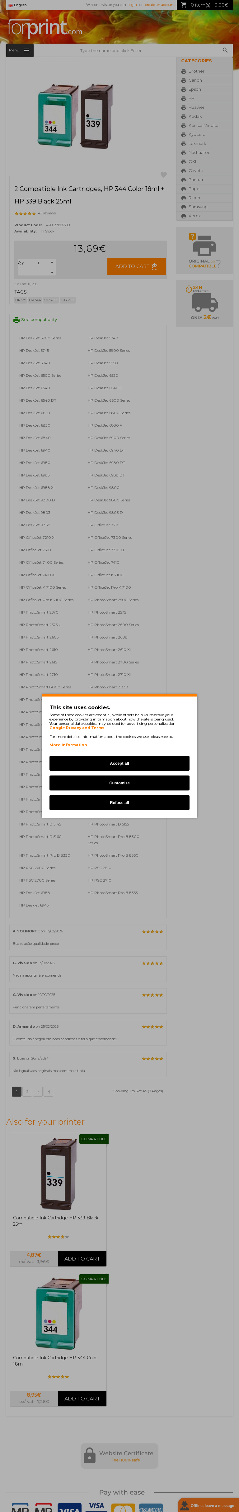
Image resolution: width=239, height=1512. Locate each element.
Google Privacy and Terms (76, 728)
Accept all (119, 763)
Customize (119, 783)
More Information (68, 745)
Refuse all (119, 802)
